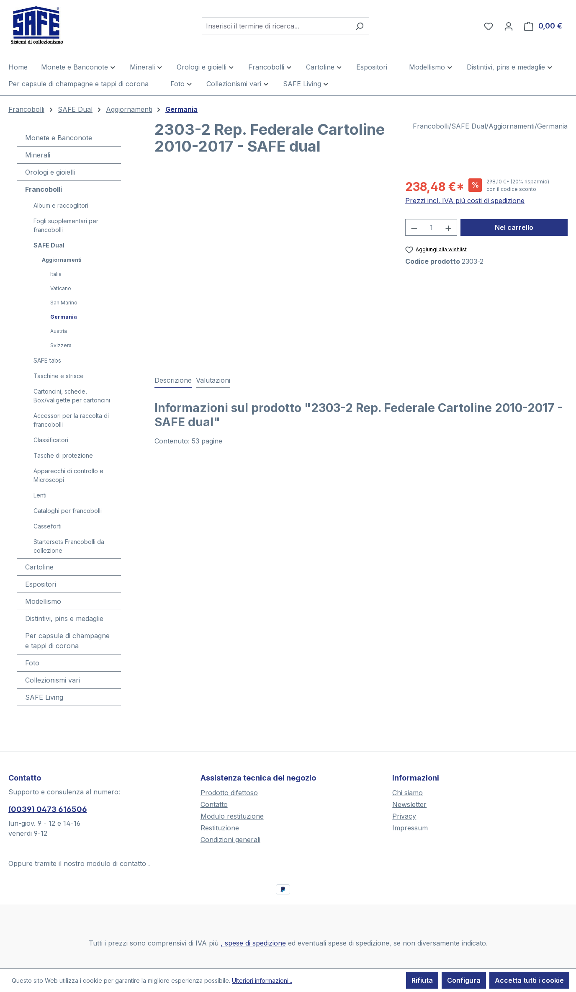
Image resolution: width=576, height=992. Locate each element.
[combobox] (276, 26)
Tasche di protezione (63, 455)
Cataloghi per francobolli (67, 510)
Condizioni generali (230, 839)
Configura (464, 980)
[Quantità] (431, 227)
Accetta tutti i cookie (529, 980)
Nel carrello (514, 227)
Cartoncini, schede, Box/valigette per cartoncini (71, 396)
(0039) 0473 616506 (47, 809)
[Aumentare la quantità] (449, 227)
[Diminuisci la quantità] (414, 227)
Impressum (410, 828)
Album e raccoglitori (60, 205)
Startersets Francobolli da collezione (68, 546)
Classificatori (50, 439)
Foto (32, 663)
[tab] (173, 380)
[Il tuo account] (509, 26)
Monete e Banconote (58, 138)
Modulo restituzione (232, 816)
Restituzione (220, 828)
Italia (56, 274)
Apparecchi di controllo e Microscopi (68, 475)
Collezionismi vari (52, 680)
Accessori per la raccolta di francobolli (71, 420)
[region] (271, 268)
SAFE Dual (48, 245)
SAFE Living (44, 697)
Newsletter (409, 804)
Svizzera (61, 345)
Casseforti (47, 526)
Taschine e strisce (58, 375)
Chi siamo (407, 792)
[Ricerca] (359, 26)
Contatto (214, 804)
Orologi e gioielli (50, 172)
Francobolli (43, 189)
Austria (58, 331)
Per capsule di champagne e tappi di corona (67, 640)
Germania (63, 317)
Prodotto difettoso (229, 792)
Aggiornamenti (62, 260)
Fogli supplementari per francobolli (65, 225)
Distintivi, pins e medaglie (64, 618)
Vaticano (60, 288)
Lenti (39, 495)
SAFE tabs (47, 360)
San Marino (63, 302)
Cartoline (39, 567)
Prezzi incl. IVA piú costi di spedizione (465, 200)
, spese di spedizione (253, 943)
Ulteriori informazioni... (262, 980)
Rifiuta (422, 980)
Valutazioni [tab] (213, 380)
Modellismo (43, 601)
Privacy (404, 816)
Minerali (37, 155)
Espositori (40, 584)
